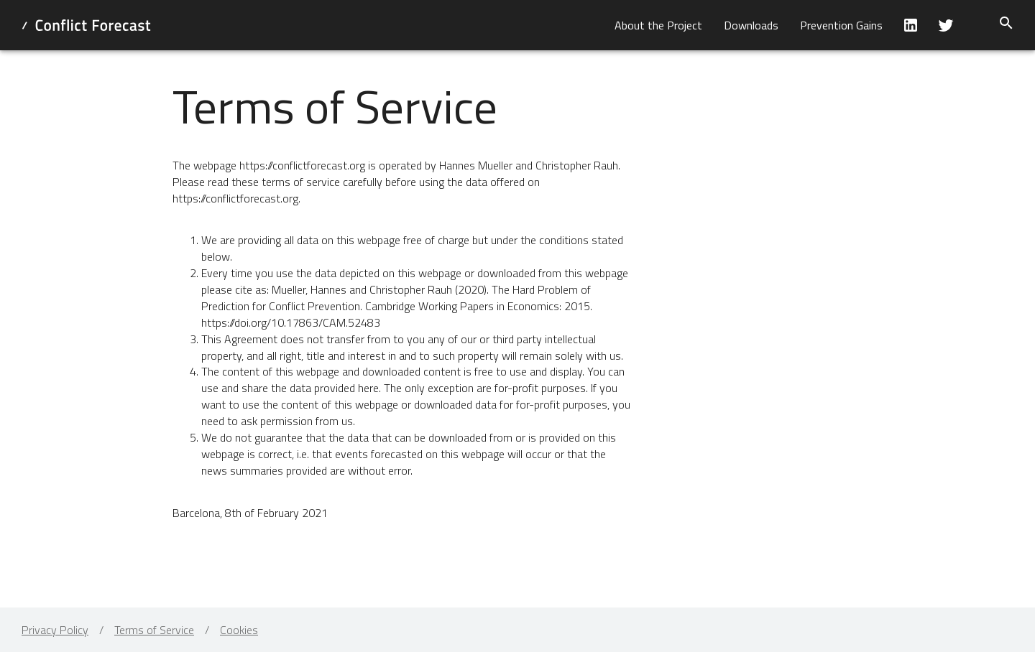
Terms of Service (154, 629)
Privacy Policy (55, 629)
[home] (86, 25)
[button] (658, 25)
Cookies (239, 629)
